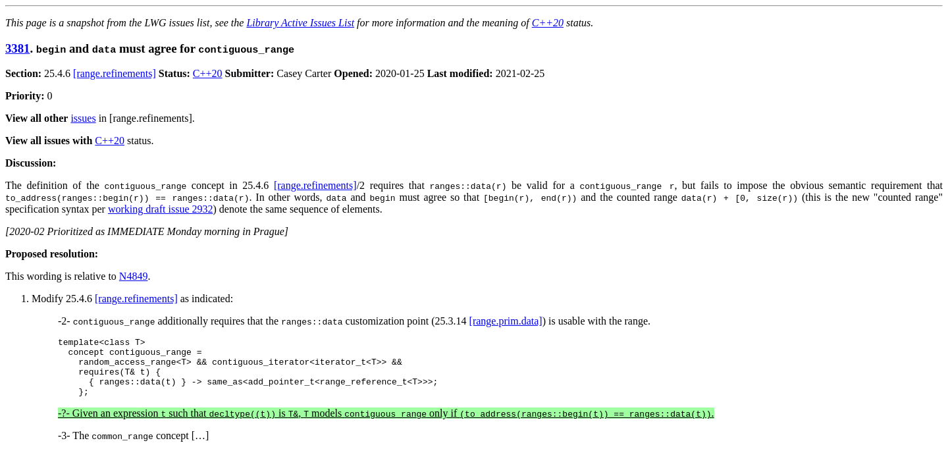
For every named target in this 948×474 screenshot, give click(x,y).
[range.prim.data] (505, 321)
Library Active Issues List (300, 22)
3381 (17, 48)
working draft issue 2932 (160, 209)
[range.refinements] (114, 73)
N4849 (133, 276)
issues (82, 118)
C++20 (548, 22)
